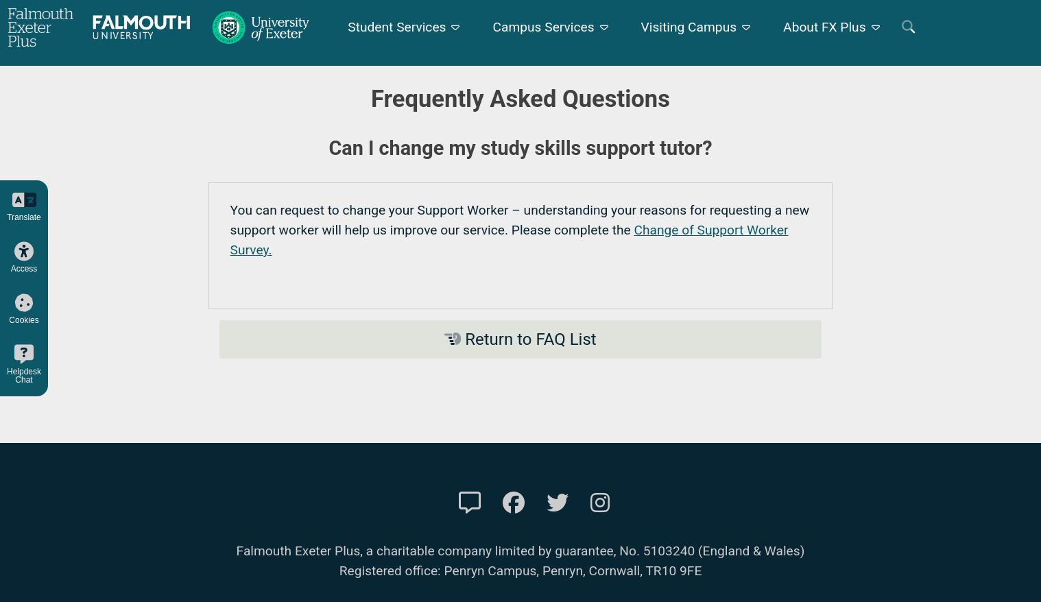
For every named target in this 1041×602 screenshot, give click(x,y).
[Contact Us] (470, 503)
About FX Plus (824, 27)
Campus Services (543, 27)
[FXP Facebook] (514, 503)
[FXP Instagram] (600, 503)
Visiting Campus (689, 27)
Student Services (397, 27)
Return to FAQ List (520, 339)
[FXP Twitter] (558, 503)
